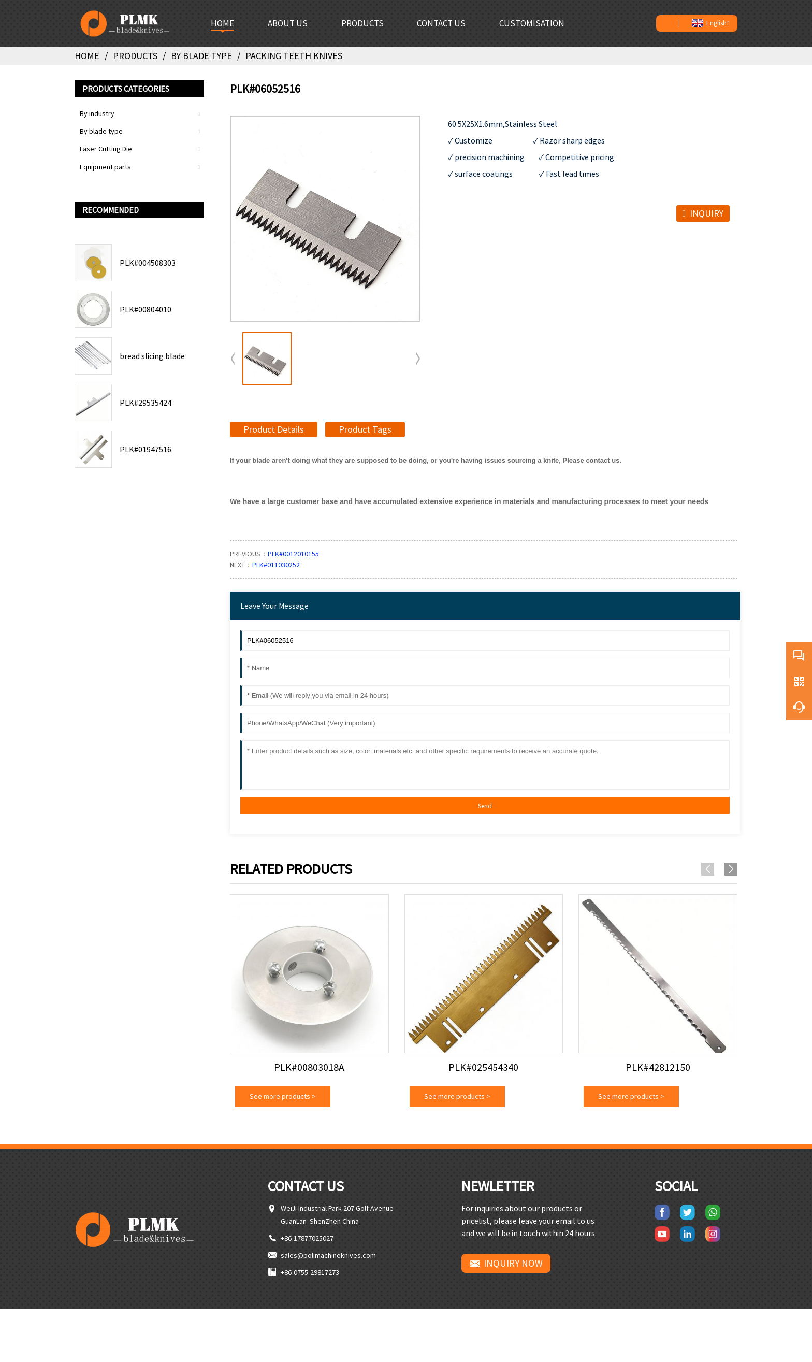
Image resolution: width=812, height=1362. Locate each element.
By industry (97, 113)
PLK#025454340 (483, 1067)
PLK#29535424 (145, 402)
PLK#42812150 (658, 1067)
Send (485, 805)
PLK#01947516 (145, 449)
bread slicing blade (152, 356)
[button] (418, 359)
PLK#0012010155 (293, 553)
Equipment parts (105, 166)
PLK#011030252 (276, 564)
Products (135, 56)
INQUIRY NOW (513, 1263)
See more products (283, 1096)
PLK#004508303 (148, 262)
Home (87, 56)
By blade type (201, 56)
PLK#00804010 (145, 309)
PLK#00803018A (309, 1067)
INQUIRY (706, 213)
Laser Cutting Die (106, 148)
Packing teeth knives (293, 56)
